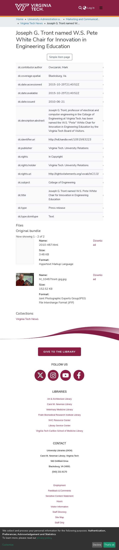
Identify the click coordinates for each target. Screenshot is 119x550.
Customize (8, 544)
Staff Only (59, 522)
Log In (91, 8)
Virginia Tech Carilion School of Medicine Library (59, 431)
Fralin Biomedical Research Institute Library (59, 415)
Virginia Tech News (31, 23)
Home (19, 19)
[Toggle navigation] (101, 7)
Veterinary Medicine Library (59, 409)
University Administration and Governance (45, 19)
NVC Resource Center (59, 420)
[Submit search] (80, 8)
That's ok (109, 544)
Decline (97, 544)
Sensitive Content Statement (59, 496)
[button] (85, 8)
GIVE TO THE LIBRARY (59, 351)
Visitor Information (59, 506)
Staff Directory (59, 512)
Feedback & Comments (59, 490)
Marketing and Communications (83, 19)
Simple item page (59, 57)
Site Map (59, 517)
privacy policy (44, 538)
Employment (59, 485)
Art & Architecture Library (59, 399)
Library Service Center (59, 425)
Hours (59, 501)
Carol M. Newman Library (59, 404)
